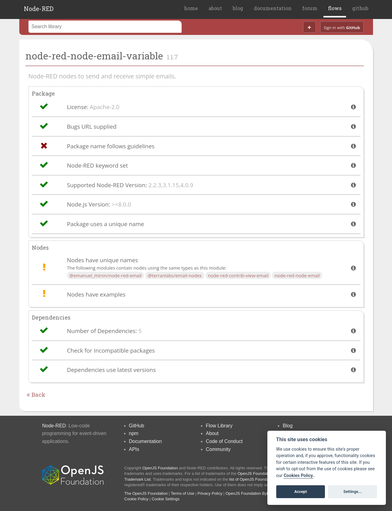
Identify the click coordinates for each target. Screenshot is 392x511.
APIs (134, 449)
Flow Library (219, 425)
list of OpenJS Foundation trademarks (262, 479)
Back (36, 394)
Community (218, 449)
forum (309, 8)
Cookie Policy (136, 499)
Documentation (145, 441)
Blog (287, 425)
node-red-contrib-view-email (238, 275)
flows (334, 8)
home (191, 8)
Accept (300, 491)
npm (133, 433)
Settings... (352, 491)
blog (238, 8)
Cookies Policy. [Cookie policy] (299, 475)
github (360, 8)
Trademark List (137, 479)
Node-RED (39, 9)
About (212, 433)
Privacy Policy (210, 493)
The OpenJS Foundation (146, 493)
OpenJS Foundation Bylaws (250, 493)
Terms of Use (182, 493)
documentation (273, 8)
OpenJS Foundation (160, 468)
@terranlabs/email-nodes (175, 275)
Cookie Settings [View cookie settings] (165, 499)
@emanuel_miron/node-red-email (106, 275)
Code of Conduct (224, 441)
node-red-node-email (297, 275)
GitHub (136, 425)
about (215, 8)
